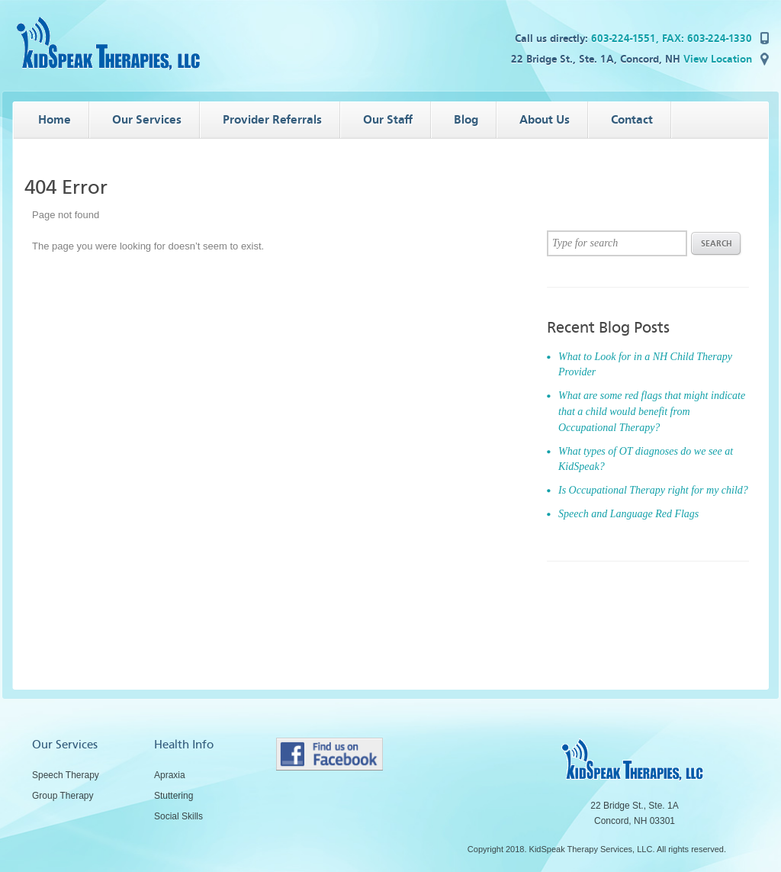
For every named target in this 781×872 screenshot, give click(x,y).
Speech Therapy (65, 775)
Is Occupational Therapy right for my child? (653, 490)
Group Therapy (63, 795)
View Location (717, 59)
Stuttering (173, 795)
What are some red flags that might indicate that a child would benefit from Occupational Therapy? (651, 411)
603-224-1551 (623, 38)
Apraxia (169, 775)
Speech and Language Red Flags (628, 514)
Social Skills (178, 816)
